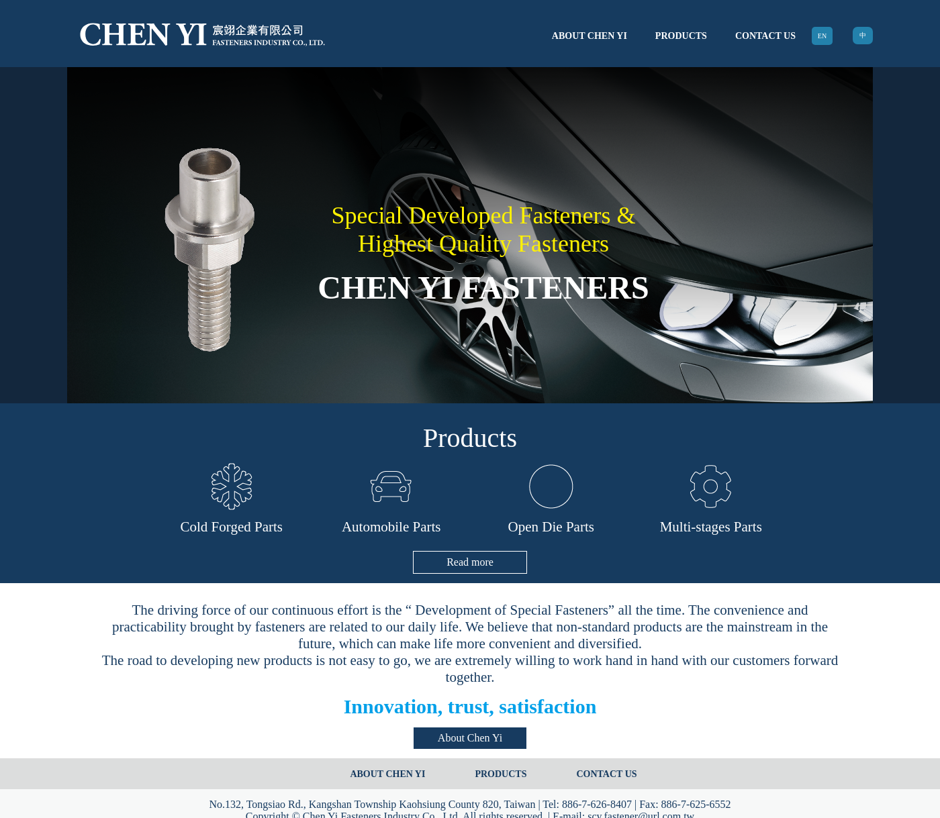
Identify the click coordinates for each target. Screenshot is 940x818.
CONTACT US (765, 36)
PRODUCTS (681, 36)
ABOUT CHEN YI (589, 36)
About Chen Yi (470, 738)
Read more (469, 562)
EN (822, 36)
